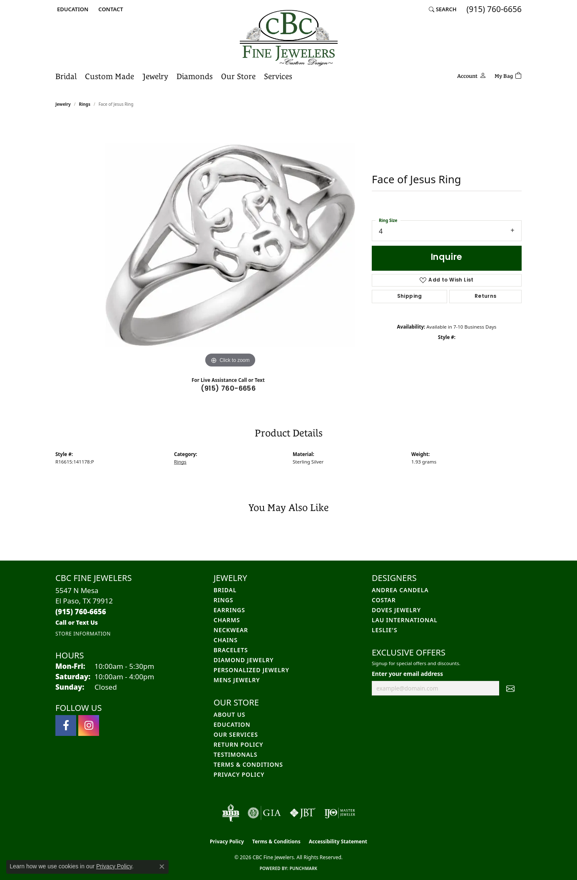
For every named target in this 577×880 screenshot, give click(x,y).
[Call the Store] (80, 611)
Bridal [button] (66, 76)
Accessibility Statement (338, 841)
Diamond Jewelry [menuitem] (244, 660)
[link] (110, 9)
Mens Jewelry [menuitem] (237, 680)
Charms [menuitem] (227, 620)
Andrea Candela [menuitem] (400, 590)
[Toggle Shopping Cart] (508, 74)
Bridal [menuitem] (225, 590)
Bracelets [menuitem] (231, 650)
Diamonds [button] (195, 76)
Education (232, 724)
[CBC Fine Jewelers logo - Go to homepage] (289, 38)
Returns (486, 296)
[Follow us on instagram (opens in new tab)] (88, 725)
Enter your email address (407, 674)
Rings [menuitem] (223, 600)
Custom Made (109, 76)
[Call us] (76, 622)
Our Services (236, 734)
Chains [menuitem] (226, 640)
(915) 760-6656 (228, 389)
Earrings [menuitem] (229, 610)
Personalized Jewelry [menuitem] (251, 670)
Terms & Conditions (248, 764)
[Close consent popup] (161, 866)
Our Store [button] (238, 76)
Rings (84, 104)
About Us (229, 714)
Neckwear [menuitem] (231, 630)
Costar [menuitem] (384, 600)
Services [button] (278, 76)
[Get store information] (83, 633)
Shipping (409, 296)
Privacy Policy (239, 774)
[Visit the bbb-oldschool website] (230, 813)
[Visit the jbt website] (302, 813)
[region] (230, 245)
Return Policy (238, 744)
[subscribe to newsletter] (510, 688)
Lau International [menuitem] (405, 620)
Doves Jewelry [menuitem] (396, 610)
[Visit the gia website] (264, 813)
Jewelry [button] (155, 76)
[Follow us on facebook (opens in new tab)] (65, 725)
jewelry (63, 104)
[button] (71, 9)
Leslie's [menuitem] (384, 630)
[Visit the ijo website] (340, 813)
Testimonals (235, 754)
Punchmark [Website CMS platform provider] (304, 868)
